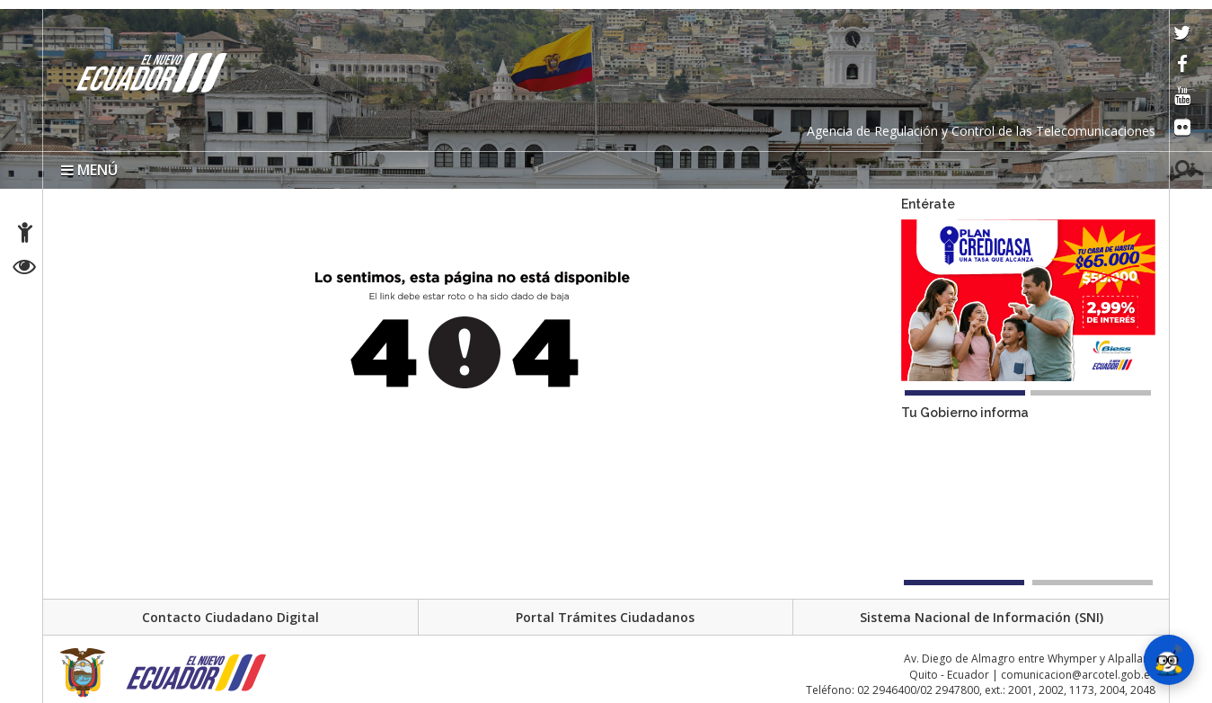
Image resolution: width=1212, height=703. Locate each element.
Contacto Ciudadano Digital (230, 617)
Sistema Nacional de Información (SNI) (981, 617)
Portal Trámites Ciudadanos (605, 617)
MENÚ (89, 170)
